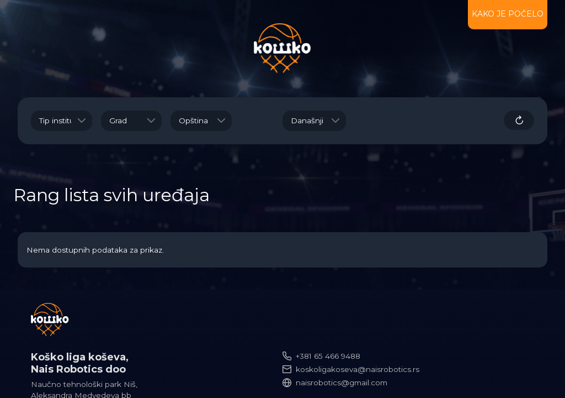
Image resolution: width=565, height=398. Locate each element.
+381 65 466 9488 (328, 356)
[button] (81, 121)
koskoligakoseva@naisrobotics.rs (357, 369)
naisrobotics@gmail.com (341, 382)
